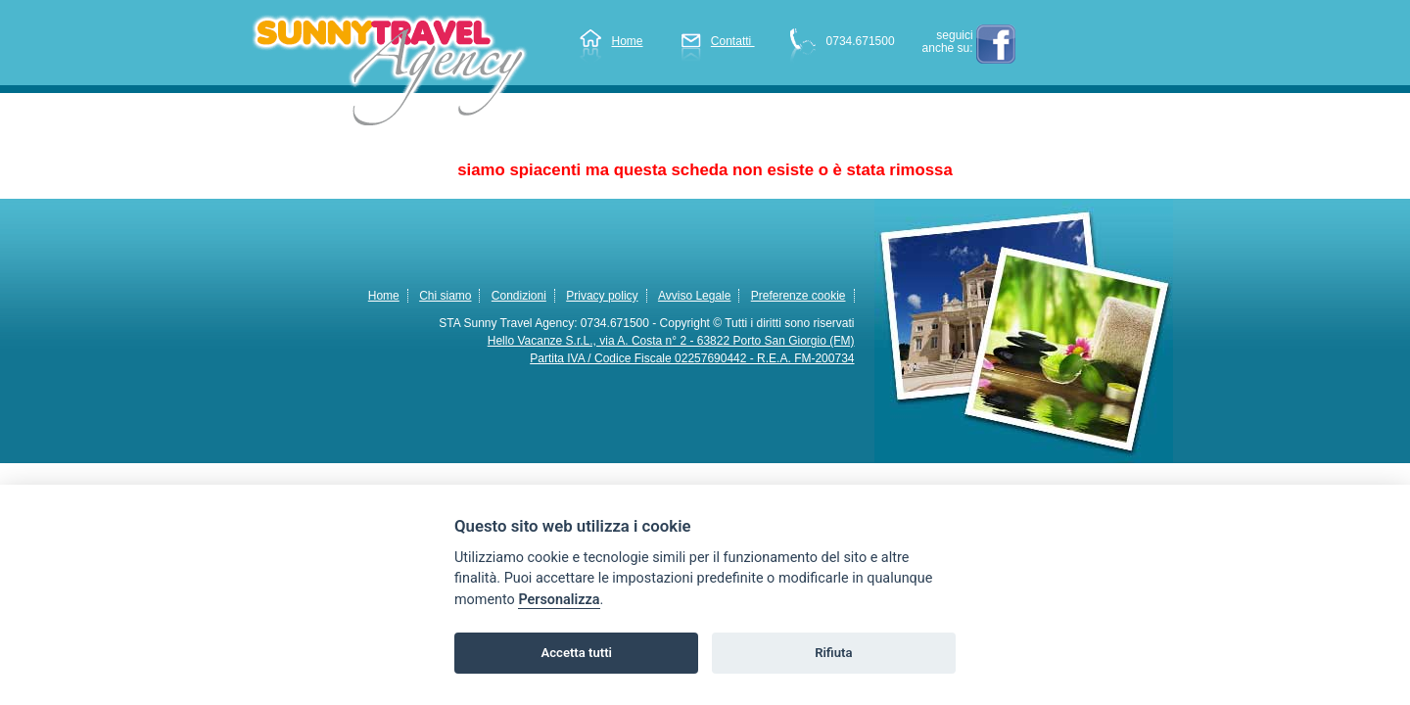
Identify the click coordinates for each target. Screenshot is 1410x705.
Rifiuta (833, 652)
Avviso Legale (694, 296)
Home (611, 41)
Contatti (718, 41)
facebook (995, 44)
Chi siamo (445, 296)
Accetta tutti (576, 652)
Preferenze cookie (798, 296)
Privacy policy (601, 296)
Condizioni (519, 296)
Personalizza (558, 599)
